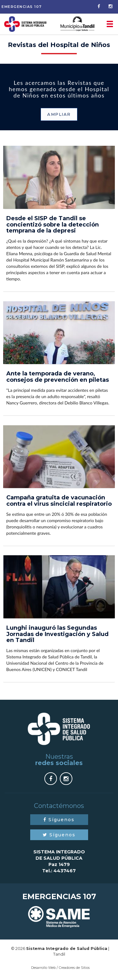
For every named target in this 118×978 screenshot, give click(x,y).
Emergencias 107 (22, 6)
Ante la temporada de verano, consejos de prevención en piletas (57, 376)
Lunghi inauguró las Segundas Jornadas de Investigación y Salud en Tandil (57, 634)
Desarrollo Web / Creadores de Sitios (60, 967)
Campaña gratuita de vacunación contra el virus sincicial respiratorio (59, 500)
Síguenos (59, 819)
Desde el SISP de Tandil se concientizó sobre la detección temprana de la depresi (52, 224)
